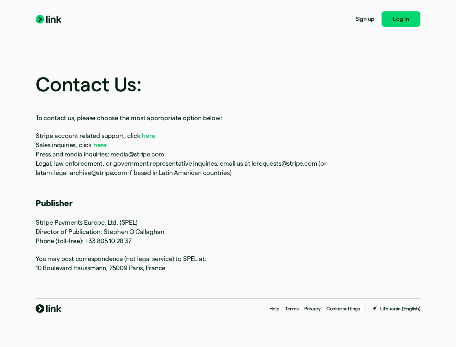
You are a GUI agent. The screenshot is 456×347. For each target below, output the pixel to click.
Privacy (312, 308)
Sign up (365, 19)
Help (274, 308)
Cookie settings (343, 308)
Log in (401, 19)
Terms (292, 308)
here (148, 135)
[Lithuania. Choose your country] (396, 308)
